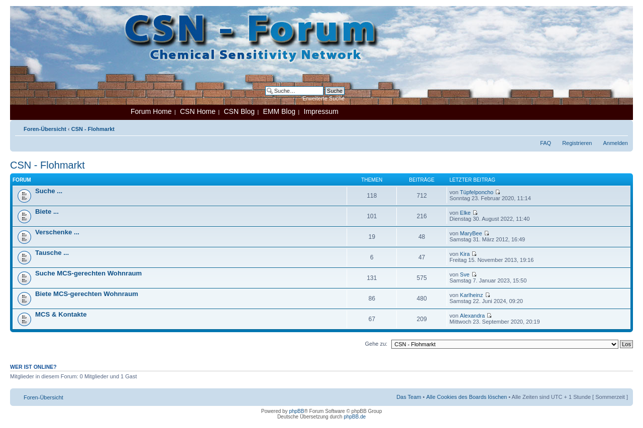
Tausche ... (52, 252)
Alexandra (472, 316)
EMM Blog (279, 111)
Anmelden (615, 143)
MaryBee (471, 233)
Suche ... (48, 191)
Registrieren (577, 143)
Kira (465, 254)
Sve (465, 274)
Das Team (408, 397)
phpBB (296, 411)
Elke (465, 213)
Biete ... (47, 211)
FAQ (545, 143)
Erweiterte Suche (323, 98)
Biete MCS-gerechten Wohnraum (86, 294)
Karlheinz (471, 295)
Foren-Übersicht (45, 129)
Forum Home (151, 111)
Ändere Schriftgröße (620, 126)
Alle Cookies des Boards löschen (466, 397)
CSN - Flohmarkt (93, 129)
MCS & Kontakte (61, 314)
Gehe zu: (376, 344)
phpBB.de (355, 416)
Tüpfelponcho (477, 192)
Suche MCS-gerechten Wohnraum (88, 273)
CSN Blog (239, 111)
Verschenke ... (57, 232)
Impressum (321, 111)
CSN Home (198, 111)
